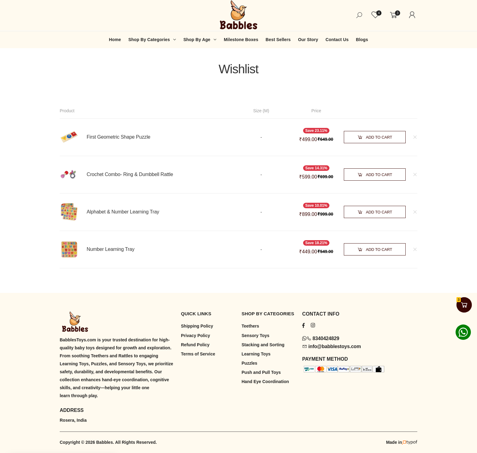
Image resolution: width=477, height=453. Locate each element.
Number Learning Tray (110, 249)
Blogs (362, 39)
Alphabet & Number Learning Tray (123, 211)
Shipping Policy (197, 326)
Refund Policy (195, 344)
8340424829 (320, 338)
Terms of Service (198, 353)
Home (115, 39)
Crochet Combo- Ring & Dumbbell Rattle (130, 174)
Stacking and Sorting (263, 344)
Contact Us (336, 39)
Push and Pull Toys (261, 372)
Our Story (308, 39)
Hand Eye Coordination (265, 381)
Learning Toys (256, 353)
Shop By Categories (149, 39)
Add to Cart (374, 137)
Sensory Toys (255, 335)
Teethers (250, 326)
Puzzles (249, 363)
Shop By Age (196, 39)
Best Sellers (278, 39)
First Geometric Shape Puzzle (118, 137)
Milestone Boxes (241, 39)
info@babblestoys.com (331, 346)
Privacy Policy (195, 335)
